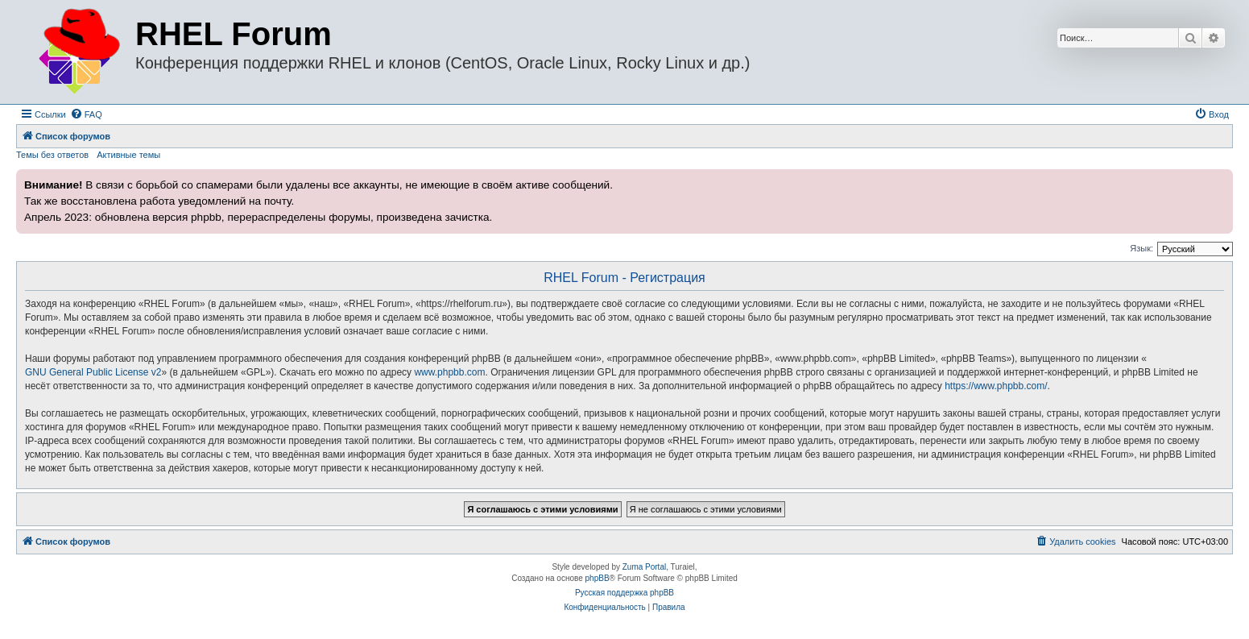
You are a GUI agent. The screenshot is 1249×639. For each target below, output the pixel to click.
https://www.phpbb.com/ (996, 386)
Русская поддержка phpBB (624, 592)
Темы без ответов (52, 155)
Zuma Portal (644, 566)
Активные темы (128, 155)
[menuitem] (86, 114)
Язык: (1141, 248)
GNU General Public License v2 (93, 372)
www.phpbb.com (449, 372)
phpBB (597, 578)
